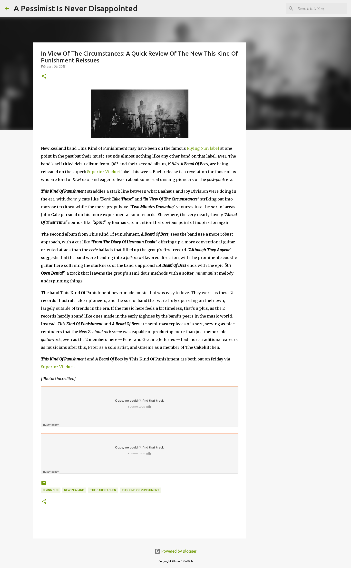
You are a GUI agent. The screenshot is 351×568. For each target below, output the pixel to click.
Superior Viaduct (103, 171)
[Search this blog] (321, 8)
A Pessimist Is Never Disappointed (75, 8)
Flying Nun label (203, 148)
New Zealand (74, 490)
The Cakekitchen (103, 490)
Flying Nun (50, 490)
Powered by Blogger (175, 551)
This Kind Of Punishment (140, 490)
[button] (44, 76)
